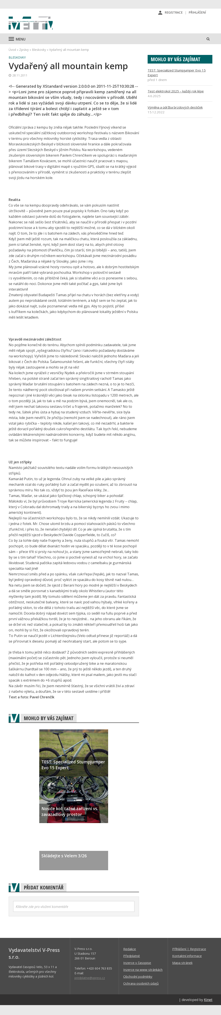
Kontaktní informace (187, 965)
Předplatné (131, 965)
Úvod (12, 59)
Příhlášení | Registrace (189, 958)
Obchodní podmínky (137, 986)
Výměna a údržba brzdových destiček (175, 117)
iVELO (45, 28)
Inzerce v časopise (137, 972)
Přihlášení (197, 13)
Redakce (129, 958)
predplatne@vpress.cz (89, 987)
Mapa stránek (182, 972)
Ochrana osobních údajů (141, 993)
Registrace (174, 13)
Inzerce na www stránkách (143, 979)
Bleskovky (39, 59)
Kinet (208, 1009)
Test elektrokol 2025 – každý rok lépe (176, 101)
